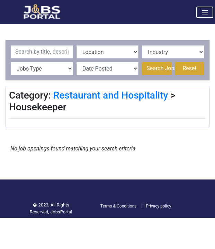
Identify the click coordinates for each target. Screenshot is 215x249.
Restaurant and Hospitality (110, 95)
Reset (189, 68)
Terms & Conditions (118, 206)
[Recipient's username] (42, 51)
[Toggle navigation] (204, 12)
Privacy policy (158, 206)
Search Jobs (158, 68)
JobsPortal (61, 211)
